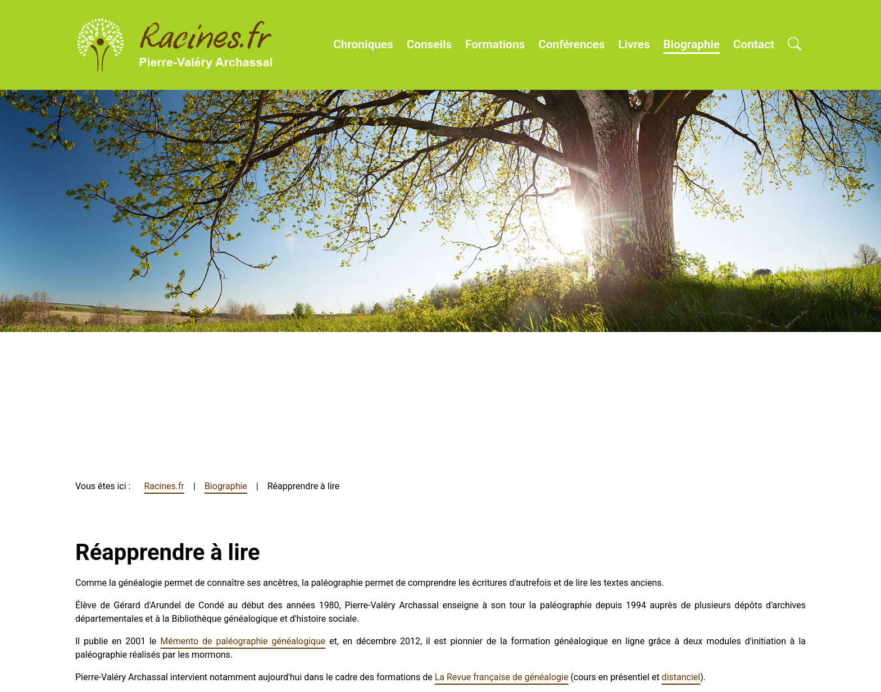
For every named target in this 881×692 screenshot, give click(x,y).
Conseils (429, 44)
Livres (634, 44)
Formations (495, 44)
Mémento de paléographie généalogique (242, 641)
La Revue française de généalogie (502, 677)
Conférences (571, 44)
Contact (753, 44)
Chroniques (363, 44)
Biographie (692, 44)
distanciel (681, 677)
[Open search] (794, 45)
